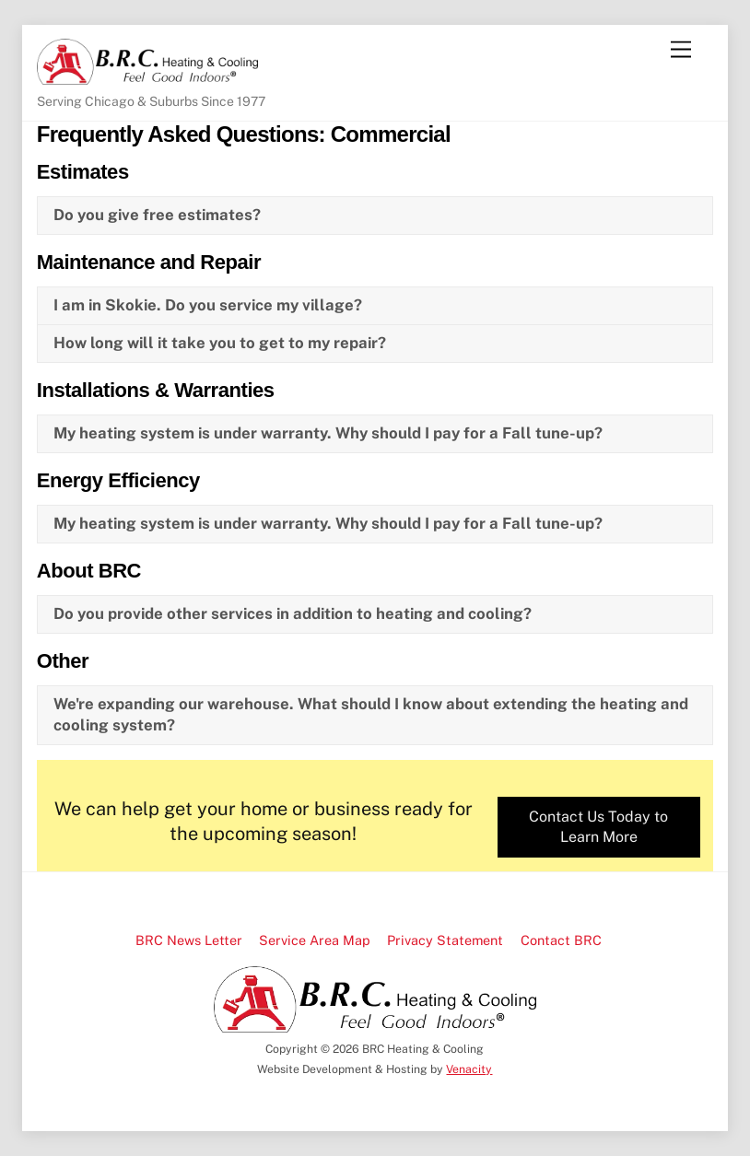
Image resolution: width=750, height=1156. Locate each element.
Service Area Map (314, 940)
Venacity (469, 1069)
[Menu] (680, 50)
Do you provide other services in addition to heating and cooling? (292, 613)
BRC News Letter (188, 940)
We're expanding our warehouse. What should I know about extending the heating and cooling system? (370, 715)
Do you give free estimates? (157, 214)
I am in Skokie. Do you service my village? (207, 305)
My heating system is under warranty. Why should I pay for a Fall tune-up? (328, 433)
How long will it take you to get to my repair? (219, 342)
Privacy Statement (445, 940)
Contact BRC (561, 940)
